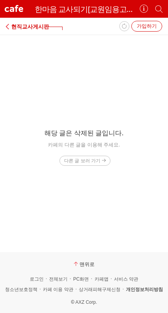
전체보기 (58, 279)
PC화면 (81, 279)
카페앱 (102, 279)
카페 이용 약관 (58, 289)
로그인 (37, 279)
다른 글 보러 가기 (84, 160)
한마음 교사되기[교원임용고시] (84, 9)
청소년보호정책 (21, 289)
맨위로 (84, 264)
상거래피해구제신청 (99, 289)
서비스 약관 (126, 279)
